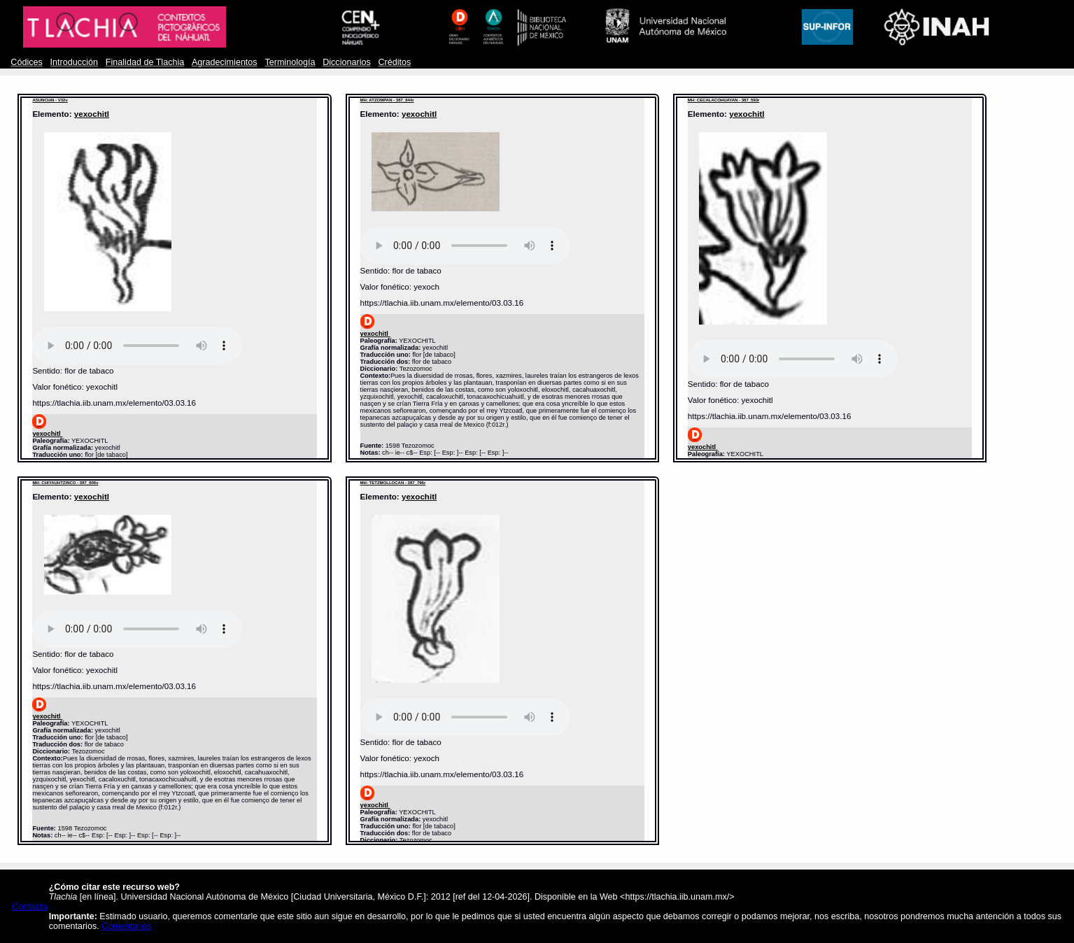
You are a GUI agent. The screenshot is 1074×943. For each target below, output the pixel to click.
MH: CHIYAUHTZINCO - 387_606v (65, 483)
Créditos (394, 62)
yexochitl (91, 113)
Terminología (289, 62)
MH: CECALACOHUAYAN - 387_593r (724, 100)
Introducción (74, 62)
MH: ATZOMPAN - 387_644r (387, 100)
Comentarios (126, 926)
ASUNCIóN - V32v (49, 100)
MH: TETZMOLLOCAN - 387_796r (393, 483)
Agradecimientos (224, 62)
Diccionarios (347, 62)
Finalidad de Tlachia (145, 62)
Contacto (29, 907)
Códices (26, 62)
